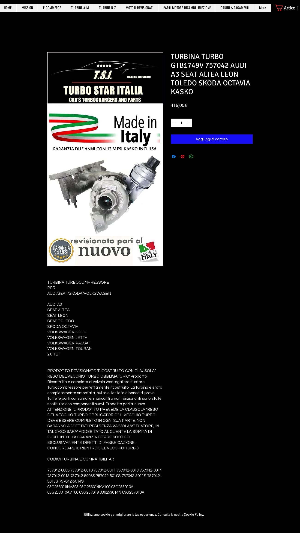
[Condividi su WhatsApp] (191, 156)
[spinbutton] (181, 123)
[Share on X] (200, 156)
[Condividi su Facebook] (174, 156)
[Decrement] (174, 123)
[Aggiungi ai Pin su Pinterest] (182, 156)
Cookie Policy (193, 514)
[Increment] (188, 123)
